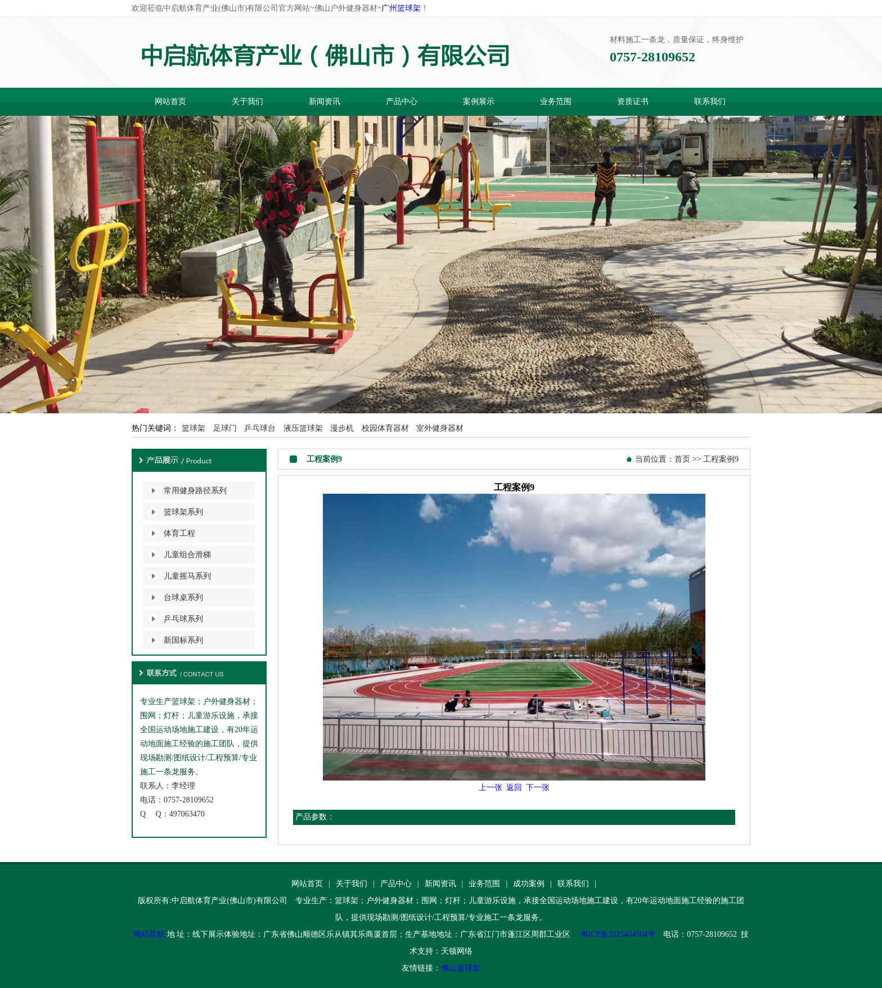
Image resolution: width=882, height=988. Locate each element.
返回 (514, 787)
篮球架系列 (183, 512)
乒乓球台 (260, 428)
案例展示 (478, 101)
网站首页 (170, 101)
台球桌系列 (183, 597)
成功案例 (528, 883)
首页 (682, 459)
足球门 (225, 428)
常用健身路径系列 (195, 490)
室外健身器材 (440, 428)
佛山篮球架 (460, 968)
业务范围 (556, 101)
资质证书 (633, 101)
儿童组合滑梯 (187, 555)
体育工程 (179, 533)
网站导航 (149, 934)
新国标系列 (183, 640)
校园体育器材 (385, 428)
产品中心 (401, 101)
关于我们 (247, 101)
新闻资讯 (324, 101)
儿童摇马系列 (187, 576)
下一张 (538, 787)
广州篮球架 (401, 8)
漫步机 (342, 428)
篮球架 (193, 428)
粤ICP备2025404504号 (618, 934)
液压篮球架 (303, 428)
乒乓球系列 (183, 619)
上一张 (490, 787)
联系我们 (710, 101)
